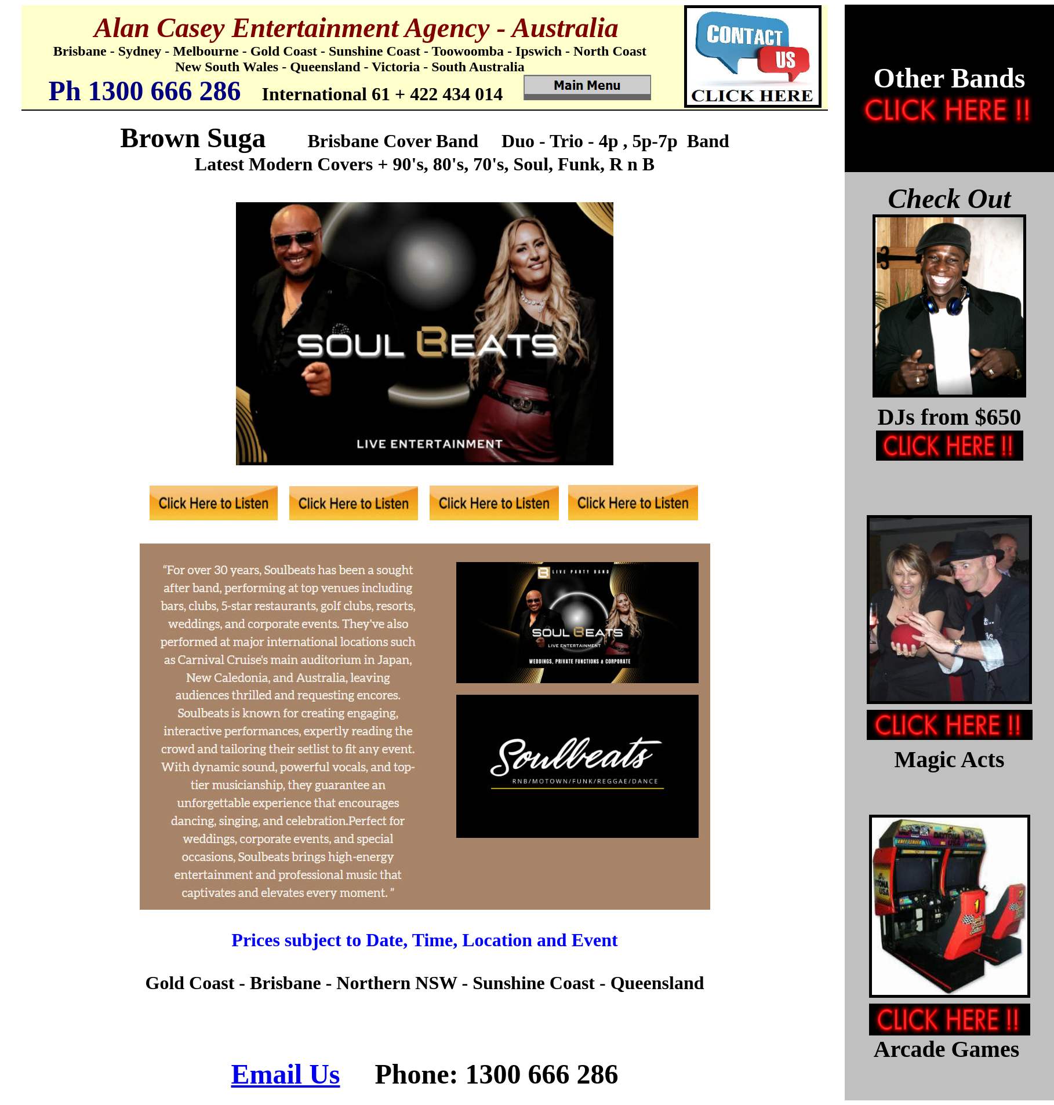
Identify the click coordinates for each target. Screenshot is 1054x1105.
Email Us (285, 1074)
